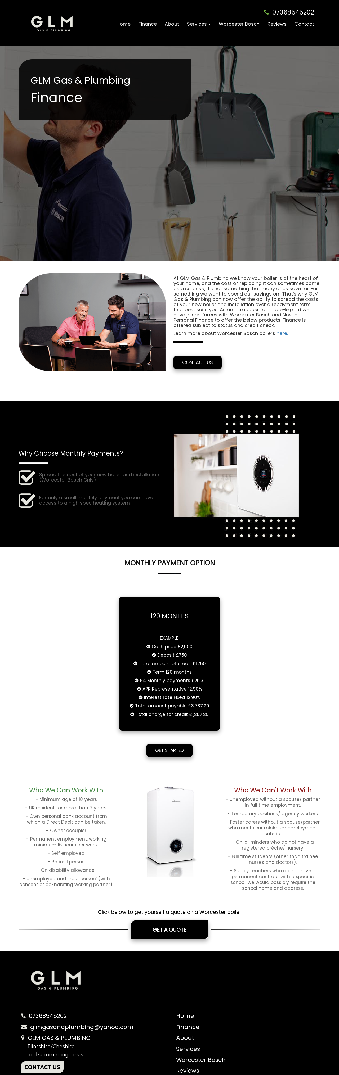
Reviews (277, 24)
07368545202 (293, 12)
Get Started (169, 750)
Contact (304, 24)
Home (124, 24)
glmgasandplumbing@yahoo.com (81, 1027)
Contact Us (197, 362)
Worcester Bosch (239, 24)
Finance (148, 24)
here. (282, 333)
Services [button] (199, 24)
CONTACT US (42, 1067)
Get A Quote (169, 929)
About (172, 24)
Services (188, 1049)
